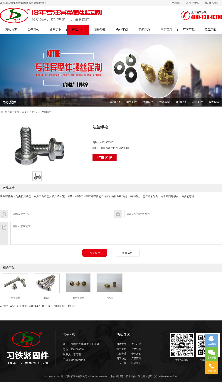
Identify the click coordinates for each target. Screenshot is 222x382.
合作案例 (124, 29)
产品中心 (80, 29)
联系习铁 (211, 29)
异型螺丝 (214, 102)
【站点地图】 (117, 376)
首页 (24, 112)
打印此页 (59, 306)
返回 (71, 306)
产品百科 (169, 29)
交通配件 (148, 102)
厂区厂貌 (191, 29)
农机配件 (115, 102)
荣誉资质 (102, 29)
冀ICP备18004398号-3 (165, 376)
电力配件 (131, 102)
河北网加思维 (145, 376)
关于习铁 (36, 29)
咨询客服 (104, 158)
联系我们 (214, 3)
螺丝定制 (58, 29)
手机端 (176, 3)
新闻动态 (147, 29)
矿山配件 (197, 102)
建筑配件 (181, 102)
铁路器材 (164, 102)
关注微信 (194, 3)
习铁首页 (13, 29)
